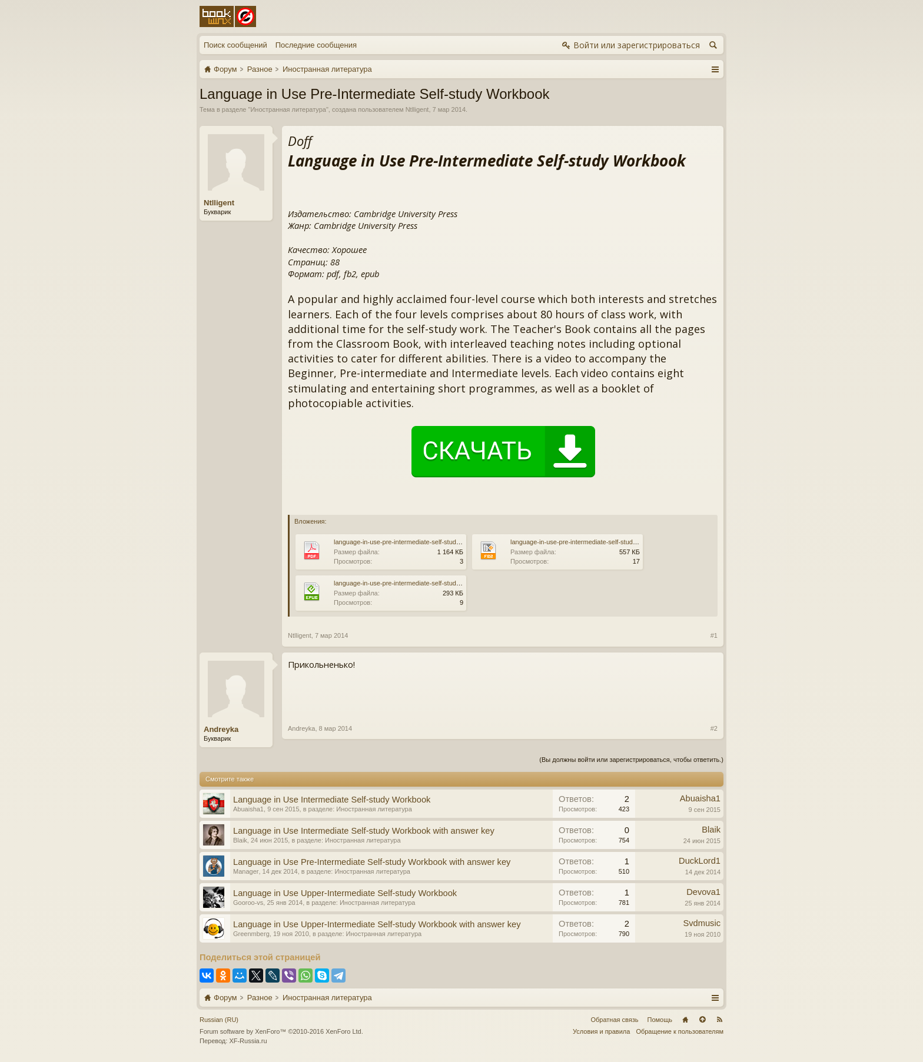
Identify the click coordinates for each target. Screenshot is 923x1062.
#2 (714, 728)
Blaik (240, 840)
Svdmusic (702, 923)
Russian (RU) (219, 1019)
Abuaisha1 (248, 809)
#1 (714, 635)
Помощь (660, 1019)
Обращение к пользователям (679, 1031)
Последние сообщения (316, 45)
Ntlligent (417, 109)
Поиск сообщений (235, 45)
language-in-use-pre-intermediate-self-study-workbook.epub (420, 583)
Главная (685, 1020)
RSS (719, 1020)
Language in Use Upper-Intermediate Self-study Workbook (345, 893)
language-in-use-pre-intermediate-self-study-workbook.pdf (417, 541)
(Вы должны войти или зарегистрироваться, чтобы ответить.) (631, 759)
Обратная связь (614, 1019)
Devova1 (703, 892)
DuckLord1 (700, 860)
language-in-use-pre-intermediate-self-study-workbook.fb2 (593, 541)
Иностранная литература (288, 109)
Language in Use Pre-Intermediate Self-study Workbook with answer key (371, 862)
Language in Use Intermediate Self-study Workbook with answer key (363, 830)
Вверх (702, 1020)
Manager (245, 871)
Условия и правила (601, 1031)
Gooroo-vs (248, 902)
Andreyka (221, 729)
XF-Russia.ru (248, 1040)
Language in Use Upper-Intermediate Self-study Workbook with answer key (377, 924)
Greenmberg (251, 933)
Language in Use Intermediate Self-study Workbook (331, 799)
